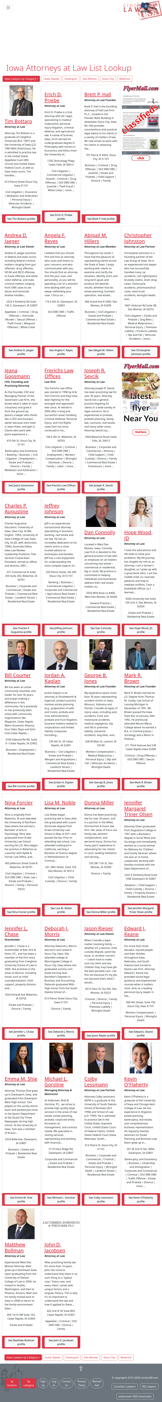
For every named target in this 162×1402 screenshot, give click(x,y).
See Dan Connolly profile (100, 630)
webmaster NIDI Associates (135, 1396)
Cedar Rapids (51, 79)
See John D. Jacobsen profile (61, 1342)
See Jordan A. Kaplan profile (61, 784)
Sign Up (43, 1383)
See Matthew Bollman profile (21, 1342)
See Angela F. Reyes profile (61, 352)
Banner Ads (97, 1383)
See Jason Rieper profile (101, 1035)
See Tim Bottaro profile (21, 219)
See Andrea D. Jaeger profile (21, 352)
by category (28, 1383)
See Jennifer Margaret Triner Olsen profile (141, 910)
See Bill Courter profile (21, 786)
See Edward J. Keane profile (141, 1033)
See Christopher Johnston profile (140, 352)
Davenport (71, 79)
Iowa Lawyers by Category (20, 79)
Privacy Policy (81, 1383)
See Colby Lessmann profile (101, 1199)
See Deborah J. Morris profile (61, 1033)
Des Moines (90, 79)
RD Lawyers (149, 1386)
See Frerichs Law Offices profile (61, 487)
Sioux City (108, 79)
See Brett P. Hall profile (101, 219)
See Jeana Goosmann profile (21, 487)
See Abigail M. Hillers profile (100, 352)
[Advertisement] (81, 38)
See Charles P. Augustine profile (21, 630)
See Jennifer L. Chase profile (21, 1033)
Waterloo (124, 79)
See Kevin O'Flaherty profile (141, 1199)
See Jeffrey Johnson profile (61, 630)
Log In (54, 1383)
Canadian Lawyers (124, 1386)
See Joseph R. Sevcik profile (101, 487)
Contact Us (66, 1383)
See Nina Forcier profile (21, 912)
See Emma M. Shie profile (21, 1199)
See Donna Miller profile (100, 912)
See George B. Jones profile (101, 784)
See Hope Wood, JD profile (140, 630)
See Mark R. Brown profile (141, 784)
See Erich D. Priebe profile (61, 217)
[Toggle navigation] (8, 7)
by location (12, 1383)
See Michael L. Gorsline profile (61, 1199)
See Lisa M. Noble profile (61, 910)
